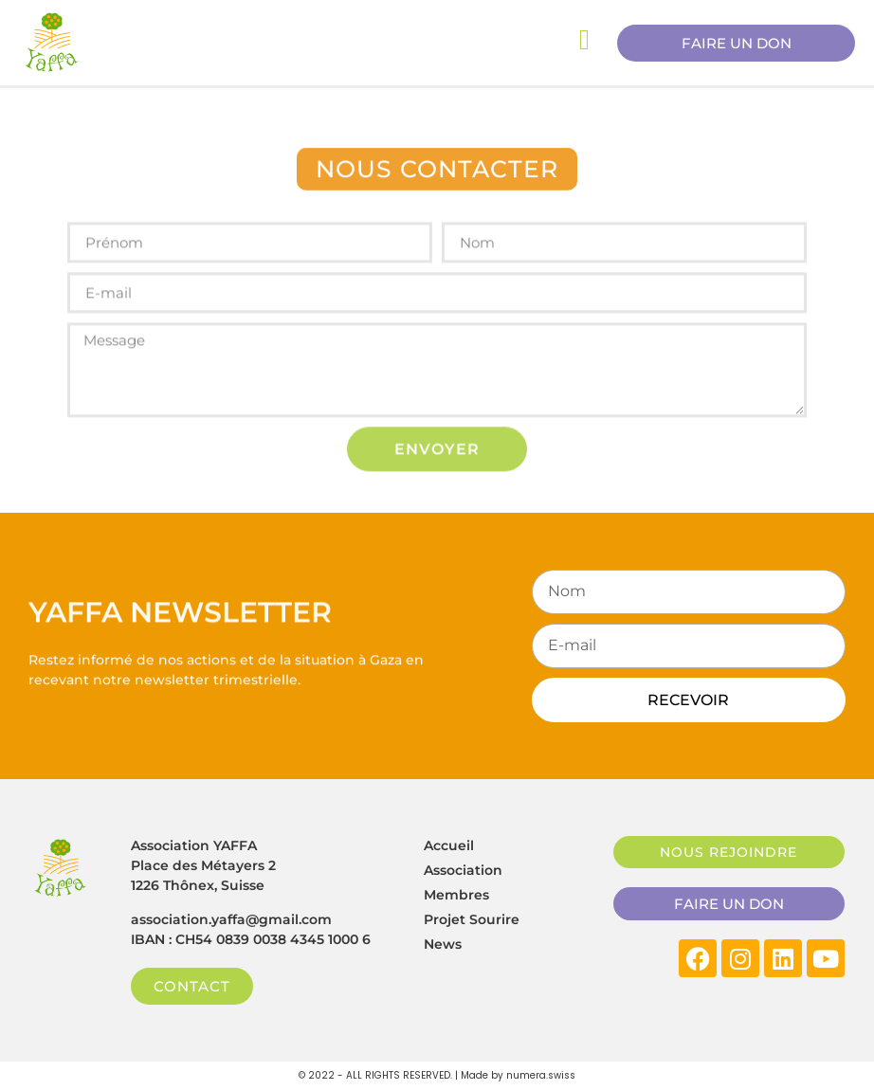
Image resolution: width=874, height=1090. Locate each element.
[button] (437, 172)
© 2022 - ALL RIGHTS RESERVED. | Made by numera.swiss (437, 1075)
